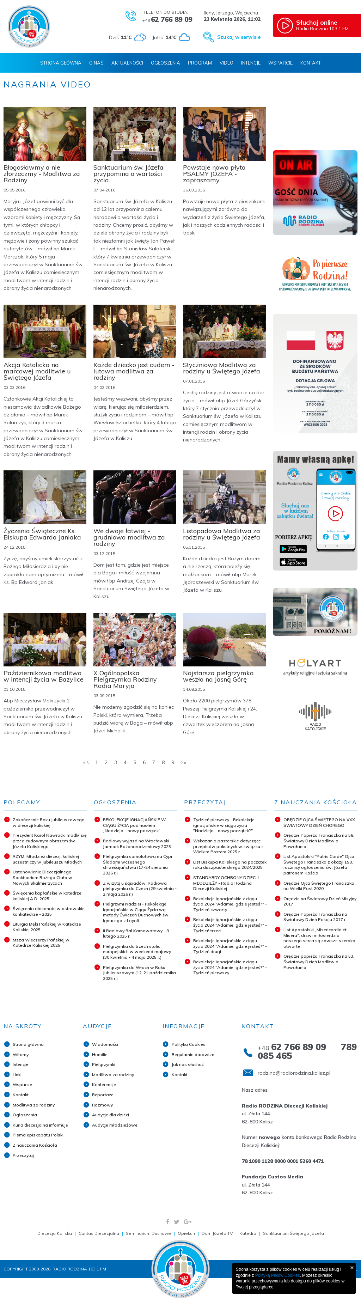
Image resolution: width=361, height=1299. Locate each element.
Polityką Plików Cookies (277, 1275)
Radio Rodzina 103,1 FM (327, 25)
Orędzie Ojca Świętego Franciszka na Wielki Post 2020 (318, 885)
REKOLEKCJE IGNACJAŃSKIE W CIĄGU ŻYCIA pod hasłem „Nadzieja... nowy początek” (134, 825)
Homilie (100, 1054)
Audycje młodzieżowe (114, 1125)
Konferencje (104, 1084)
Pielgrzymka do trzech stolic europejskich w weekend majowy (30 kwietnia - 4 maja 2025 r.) (137, 952)
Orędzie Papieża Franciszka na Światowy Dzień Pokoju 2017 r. (315, 916)
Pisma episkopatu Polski (38, 1135)
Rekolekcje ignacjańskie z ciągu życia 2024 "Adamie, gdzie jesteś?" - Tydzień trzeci (230, 925)
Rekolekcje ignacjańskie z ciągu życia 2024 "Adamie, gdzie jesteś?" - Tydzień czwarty (230, 904)
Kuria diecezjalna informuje (40, 1125)
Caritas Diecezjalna (99, 1233)
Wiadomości (105, 1044)
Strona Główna (60, 63)
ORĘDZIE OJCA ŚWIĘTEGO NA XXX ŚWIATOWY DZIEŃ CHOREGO (319, 822)
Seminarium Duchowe (148, 1233)
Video (226, 63)
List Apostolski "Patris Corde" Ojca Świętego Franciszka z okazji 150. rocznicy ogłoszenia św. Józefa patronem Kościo (318, 865)
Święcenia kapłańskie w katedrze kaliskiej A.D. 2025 (47, 895)
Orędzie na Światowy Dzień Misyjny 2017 (319, 901)
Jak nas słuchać (188, 1064)
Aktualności (127, 63)
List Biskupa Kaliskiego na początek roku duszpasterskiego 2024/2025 (230, 864)
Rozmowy (102, 1105)
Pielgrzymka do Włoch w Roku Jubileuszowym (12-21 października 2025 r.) (139, 973)
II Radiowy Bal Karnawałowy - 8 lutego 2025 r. (136, 933)
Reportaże (103, 1094)
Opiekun (186, 1233)
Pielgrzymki (103, 1064)
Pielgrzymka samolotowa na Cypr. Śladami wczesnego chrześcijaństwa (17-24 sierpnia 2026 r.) (138, 865)
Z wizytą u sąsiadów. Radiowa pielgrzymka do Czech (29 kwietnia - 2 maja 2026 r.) (140, 888)
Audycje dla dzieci (110, 1114)
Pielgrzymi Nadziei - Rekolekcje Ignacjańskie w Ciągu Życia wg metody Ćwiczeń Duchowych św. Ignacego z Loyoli (136, 912)
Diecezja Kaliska (54, 1233)
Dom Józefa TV (217, 1233)
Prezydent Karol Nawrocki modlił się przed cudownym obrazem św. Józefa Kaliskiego (50, 841)
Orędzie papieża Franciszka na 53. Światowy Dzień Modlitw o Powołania (318, 961)
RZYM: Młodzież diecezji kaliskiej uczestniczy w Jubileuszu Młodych (47, 859)
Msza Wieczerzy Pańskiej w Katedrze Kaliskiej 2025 (41, 942)
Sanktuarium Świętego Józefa (293, 1233)
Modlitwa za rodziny (34, 1105)
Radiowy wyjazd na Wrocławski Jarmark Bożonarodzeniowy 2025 (137, 843)
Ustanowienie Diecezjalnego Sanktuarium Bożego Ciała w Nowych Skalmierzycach (42, 877)
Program (200, 63)
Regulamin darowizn (193, 1054)
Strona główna (28, 1044)
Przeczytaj (23, 1155)
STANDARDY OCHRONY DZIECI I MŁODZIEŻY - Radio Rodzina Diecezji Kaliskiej (226, 883)
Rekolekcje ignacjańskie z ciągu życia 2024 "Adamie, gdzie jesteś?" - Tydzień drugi (230, 946)
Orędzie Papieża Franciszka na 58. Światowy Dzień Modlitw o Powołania (318, 841)
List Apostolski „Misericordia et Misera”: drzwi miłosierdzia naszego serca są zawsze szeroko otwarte (319, 938)
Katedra (247, 1233)
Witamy (21, 1054)
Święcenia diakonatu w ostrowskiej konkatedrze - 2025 (49, 911)
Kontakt (310, 63)
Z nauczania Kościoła (35, 1145)
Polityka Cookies (189, 1044)
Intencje (251, 63)
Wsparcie (280, 63)
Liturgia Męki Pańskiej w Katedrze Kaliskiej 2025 (47, 926)
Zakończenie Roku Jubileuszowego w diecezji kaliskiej (49, 822)
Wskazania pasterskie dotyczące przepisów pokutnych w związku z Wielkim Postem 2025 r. (228, 846)
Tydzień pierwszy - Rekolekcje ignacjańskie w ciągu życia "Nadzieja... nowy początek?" (224, 825)
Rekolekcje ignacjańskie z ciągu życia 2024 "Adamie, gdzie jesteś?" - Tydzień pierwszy (230, 967)
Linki (17, 1074)
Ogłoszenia (165, 63)
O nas (96, 63)
